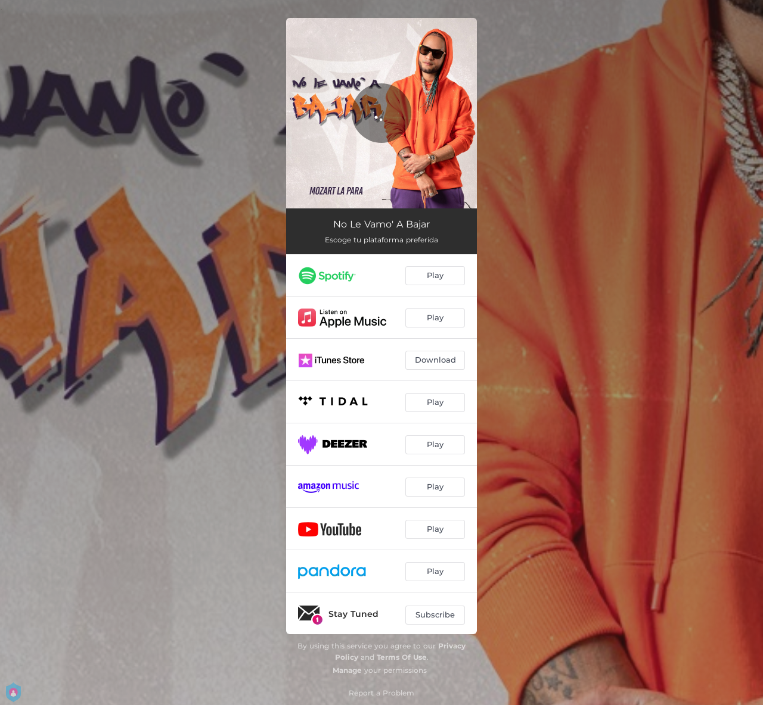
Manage (347, 670)
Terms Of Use (402, 657)
